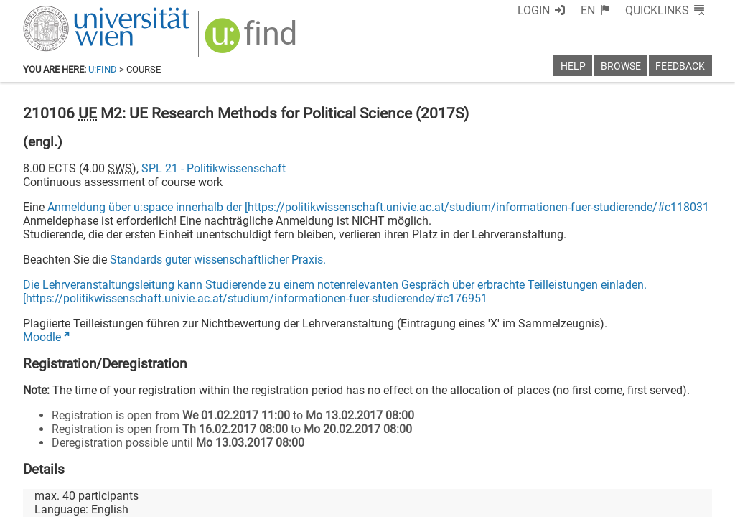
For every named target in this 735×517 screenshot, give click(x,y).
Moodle (42, 337)
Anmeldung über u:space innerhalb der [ (147, 207)
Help (573, 66)
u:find (102, 69)
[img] (252, 40)
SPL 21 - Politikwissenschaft (213, 168)
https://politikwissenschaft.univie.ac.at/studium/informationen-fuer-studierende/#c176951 (256, 298)
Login (534, 10)
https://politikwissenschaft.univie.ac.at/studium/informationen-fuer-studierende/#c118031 (478, 207)
